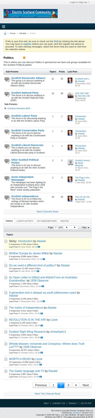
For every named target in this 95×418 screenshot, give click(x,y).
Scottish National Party (24, 92)
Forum (13, 33)
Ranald (52, 371)
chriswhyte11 (58, 331)
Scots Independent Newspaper (22, 178)
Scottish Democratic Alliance (28, 78)
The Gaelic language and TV (26, 371)
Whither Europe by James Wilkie (29, 253)
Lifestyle (22, 33)
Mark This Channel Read (47, 393)
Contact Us (59, 403)
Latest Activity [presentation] (25, 221)
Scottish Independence (24, 196)
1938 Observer (39, 280)
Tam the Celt (84, 96)
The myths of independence (26, 307)
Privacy (73, 403)
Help (46, 403)
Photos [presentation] (65, 221)
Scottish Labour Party (24, 115)
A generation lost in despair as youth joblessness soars (42, 292)
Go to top (86, 403)
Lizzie (54, 319)
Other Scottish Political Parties (25, 161)
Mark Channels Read (47, 211)
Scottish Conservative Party (27, 130)
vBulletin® (77, 413)
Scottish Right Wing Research (27, 331)
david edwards (79, 164)
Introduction (80, 116)
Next (86, 385)
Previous (41, 385)
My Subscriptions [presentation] (47, 221)
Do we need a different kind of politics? (32, 265)
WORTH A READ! (20, 358)
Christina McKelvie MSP (18, 108)
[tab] (9, 221)
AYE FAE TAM (82, 93)
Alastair (81, 81)
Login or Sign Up (79, 2)
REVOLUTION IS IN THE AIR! (27, 319)
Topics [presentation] (9, 221)
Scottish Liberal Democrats (27, 145)
